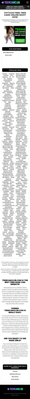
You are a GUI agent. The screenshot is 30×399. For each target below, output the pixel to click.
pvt (25, 246)
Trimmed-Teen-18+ (8, 205)
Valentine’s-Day (21, 152)
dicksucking (8, 136)
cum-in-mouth (8, 195)
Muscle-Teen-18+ (21, 175)
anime (18, 199)
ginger (24, 216)
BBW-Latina (21, 171)
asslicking (8, 204)
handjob (6, 116)
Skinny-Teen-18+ (7, 147)
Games (5, 74)
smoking (18, 155)
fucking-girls (21, 81)
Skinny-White (8, 171)
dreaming (8, 99)
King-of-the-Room (8, 127)
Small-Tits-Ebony (20, 154)
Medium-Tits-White (8, 134)
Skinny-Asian (21, 204)
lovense (9, 78)
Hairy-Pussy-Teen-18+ (21, 113)
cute (11, 244)
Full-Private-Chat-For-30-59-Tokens (8, 251)
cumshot (5, 199)
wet (16, 205)
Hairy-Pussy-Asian (21, 241)
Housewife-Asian (20, 190)
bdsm (20, 207)
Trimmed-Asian (21, 161)
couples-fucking (21, 193)
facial (12, 177)
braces (18, 191)
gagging (8, 179)
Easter (18, 227)
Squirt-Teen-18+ (8, 146)
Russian (5, 155)
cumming (8, 106)
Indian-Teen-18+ (21, 251)
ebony (18, 186)
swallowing (7, 180)
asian (6, 230)
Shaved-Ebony (21, 121)
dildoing (5, 110)
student (23, 223)
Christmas (21, 249)
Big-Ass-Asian (20, 202)
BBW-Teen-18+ (20, 167)
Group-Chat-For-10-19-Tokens (21, 163)
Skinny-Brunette (10, 200)
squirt (11, 124)
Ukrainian (19, 179)
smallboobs (21, 215)
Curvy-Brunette (21, 101)
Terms (17, 395)
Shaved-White (7, 143)
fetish (21, 255)
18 (10, 77)
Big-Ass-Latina (21, 75)
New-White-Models (21, 85)
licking (6, 149)
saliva (24, 144)
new (4, 92)
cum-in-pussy (7, 227)
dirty (24, 208)
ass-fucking (7, 154)
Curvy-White (21, 197)
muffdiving (20, 128)
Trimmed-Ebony (21, 130)
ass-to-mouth (8, 224)
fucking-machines (21, 140)
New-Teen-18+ (7, 226)
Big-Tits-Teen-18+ (8, 223)
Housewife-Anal (8, 248)
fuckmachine (21, 196)
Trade (12, 395)
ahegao (25, 155)
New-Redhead (21, 135)
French (21, 160)
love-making (8, 132)
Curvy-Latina (21, 132)
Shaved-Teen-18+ (10, 110)
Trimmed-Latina (21, 125)
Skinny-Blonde (21, 83)
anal (25, 88)
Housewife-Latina (21, 146)
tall (24, 207)
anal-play (8, 122)
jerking (5, 124)
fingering (8, 105)
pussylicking (8, 238)
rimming (21, 80)
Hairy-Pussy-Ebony (22, 184)
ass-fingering (7, 162)
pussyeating (8, 254)
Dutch (18, 216)
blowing (6, 161)
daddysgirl (24, 180)
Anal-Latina (21, 97)
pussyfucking (7, 152)
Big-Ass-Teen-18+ (7, 174)
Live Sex (15, 371)
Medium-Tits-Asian (21, 103)
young (12, 169)
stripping (5, 83)
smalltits (6, 191)
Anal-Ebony (21, 133)
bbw (23, 199)
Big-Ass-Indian (21, 219)
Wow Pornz (15, 376)
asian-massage (8, 193)
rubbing (7, 103)
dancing (5, 77)
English (6, 75)
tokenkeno (19, 235)
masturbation (7, 80)
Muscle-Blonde (21, 234)
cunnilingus (21, 124)
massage (8, 125)
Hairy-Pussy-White (22, 225)
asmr (26, 235)
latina (18, 95)
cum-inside (7, 229)
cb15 (18, 177)
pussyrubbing (7, 114)
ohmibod (21, 78)
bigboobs (5, 182)
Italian (24, 243)
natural (11, 246)
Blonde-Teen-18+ (7, 218)
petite (23, 95)
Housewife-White (8, 202)
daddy (24, 158)
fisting (6, 219)
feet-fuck (10, 92)
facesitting (7, 144)
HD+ (11, 75)
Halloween (19, 244)
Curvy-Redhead (21, 182)
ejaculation (8, 207)
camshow (8, 113)
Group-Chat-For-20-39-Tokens (9, 164)
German (18, 100)
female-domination (8, 157)
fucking (4, 141)
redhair (18, 208)
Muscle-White (20, 174)
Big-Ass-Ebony (22, 115)
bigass (11, 197)
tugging (11, 221)
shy (12, 128)
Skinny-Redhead (21, 94)
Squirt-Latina (8, 255)
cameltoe (21, 252)
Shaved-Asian (20, 119)
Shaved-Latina (21, 99)
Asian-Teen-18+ (21, 91)
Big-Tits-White (21, 77)
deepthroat (7, 95)
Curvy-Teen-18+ (21, 92)
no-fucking (10, 168)
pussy (18, 210)
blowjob (7, 94)
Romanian (21, 169)
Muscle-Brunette (20, 212)
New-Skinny (21, 106)
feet (24, 102)
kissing (11, 121)
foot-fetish (5, 88)
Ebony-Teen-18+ (21, 74)
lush (17, 201)
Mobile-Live (21, 89)
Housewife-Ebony (21, 248)
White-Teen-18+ (8, 97)
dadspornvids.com (15, 374)
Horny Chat (8, 55)
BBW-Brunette (21, 149)
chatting (11, 74)
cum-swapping (21, 87)
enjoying (7, 81)
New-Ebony (21, 147)
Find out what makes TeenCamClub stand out (15, 7)
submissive (20, 172)
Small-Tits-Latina (20, 117)
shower (23, 201)
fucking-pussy (7, 172)
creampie (5, 185)
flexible (18, 254)
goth (23, 177)
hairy (17, 127)
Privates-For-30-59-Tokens (8, 189)
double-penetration (7, 138)
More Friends (15, 379)
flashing (4, 121)
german (23, 127)
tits (21, 246)
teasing (12, 83)
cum (19, 182)
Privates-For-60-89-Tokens (8, 176)
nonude (18, 224)
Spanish (5, 169)
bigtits (24, 191)
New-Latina (21, 122)
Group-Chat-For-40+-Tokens (8, 186)
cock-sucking (9, 149)
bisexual (21, 230)
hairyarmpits (24, 205)
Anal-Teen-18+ (7, 160)
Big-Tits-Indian (21, 240)
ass (25, 238)
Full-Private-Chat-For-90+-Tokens (8, 117)
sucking (4, 127)
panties (18, 221)
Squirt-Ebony (21, 105)
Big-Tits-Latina (21, 137)
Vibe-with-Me (20, 150)
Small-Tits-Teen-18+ (8, 182)
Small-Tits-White (8, 215)
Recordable (7, 108)
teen (9, 102)
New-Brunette (7, 249)
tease (23, 210)
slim (23, 229)
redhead (24, 111)
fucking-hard (8, 130)
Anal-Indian (21, 213)
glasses (19, 238)
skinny (11, 141)
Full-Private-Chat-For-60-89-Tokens (8, 235)
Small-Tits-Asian (22, 237)
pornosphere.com (8, 52)
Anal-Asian (20, 194)
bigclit (18, 243)
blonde (4, 246)
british (25, 168)
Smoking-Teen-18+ (22, 218)
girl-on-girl (19, 136)
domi (24, 254)
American (9, 86)
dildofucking (8, 91)
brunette (21, 232)
